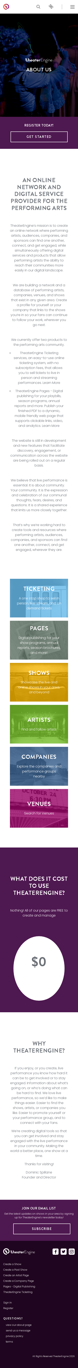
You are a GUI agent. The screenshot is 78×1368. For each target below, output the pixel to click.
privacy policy (14, 1336)
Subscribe (42, 1228)
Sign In (7, 1302)
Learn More (51, 382)
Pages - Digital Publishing (19, 1286)
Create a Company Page (18, 1281)
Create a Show (12, 1264)
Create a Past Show (15, 1269)
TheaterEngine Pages (32, 391)
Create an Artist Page (16, 1275)
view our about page (19, 1325)
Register (8, 1308)
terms (9, 1341)
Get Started (39, 136)
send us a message (18, 1330)
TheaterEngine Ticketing (39, 353)
